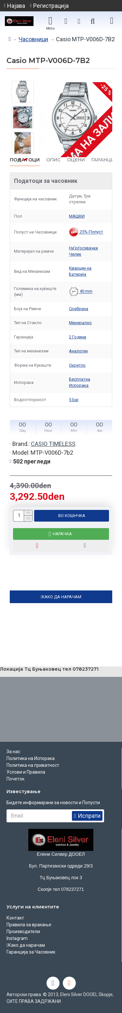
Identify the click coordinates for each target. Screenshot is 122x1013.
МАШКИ (77, 216)
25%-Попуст (86, 232)
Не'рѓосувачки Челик (83, 251)
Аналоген (78, 350)
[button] (105, 119)
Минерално (80, 322)
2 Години (77, 337)
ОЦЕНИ (76, 160)
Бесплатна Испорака (79, 382)
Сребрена (78, 308)
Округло (77, 365)
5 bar (73, 399)
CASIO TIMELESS (53, 443)
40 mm (80, 292)
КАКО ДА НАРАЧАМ (61, 596)
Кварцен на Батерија (80, 271)
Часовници (33, 39)
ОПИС (53, 160)
